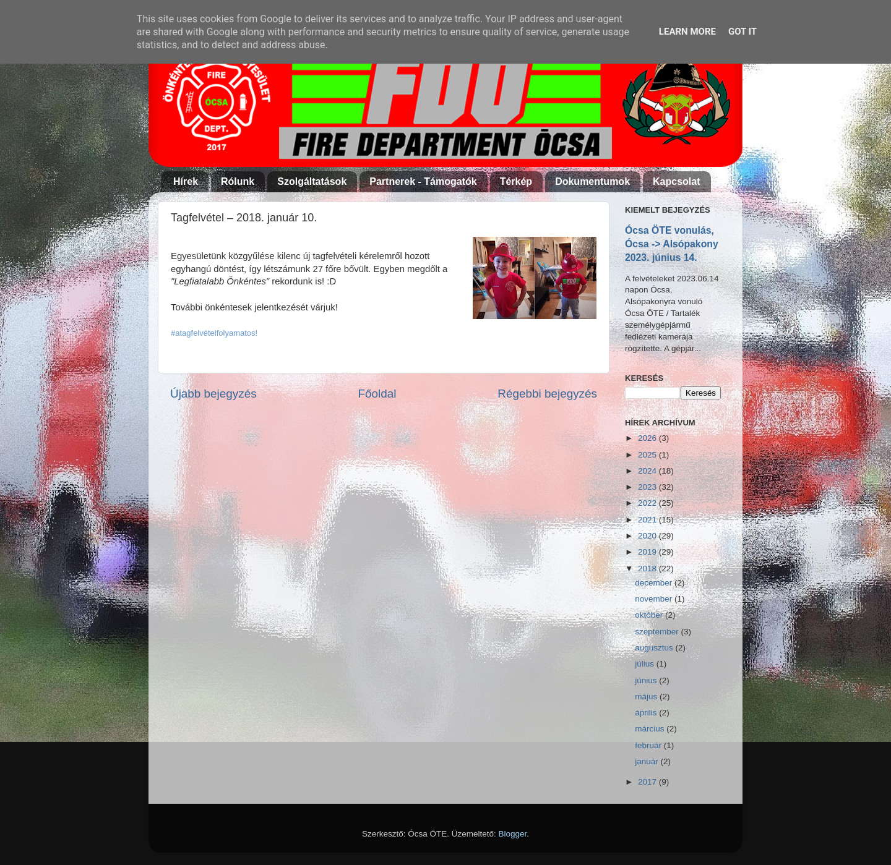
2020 (648, 535)
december (654, 582)
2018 (648, 568)
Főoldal (377, 393)
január (647, 761)
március (650, 728)
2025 (648, 454)
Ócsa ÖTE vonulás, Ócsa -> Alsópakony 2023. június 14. (671, 244)
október (650, 615)
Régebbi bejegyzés (547, 393)
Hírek (185, 181)
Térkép (516, 181)
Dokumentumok (592, 181)
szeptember (658, 631)
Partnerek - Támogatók (422, 181)
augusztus (655, 647)
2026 (648, 438)
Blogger (513, 833)
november (654, 598)
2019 (648, 551)
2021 (648, 519)
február (649, 745)
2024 (648, 470)
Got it (742, 31)
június (647, 680)
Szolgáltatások (311, 181)
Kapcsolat (676, 181)
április (647, 712)
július (645, 663)
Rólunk (237, 181)
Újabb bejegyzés (213, 393)
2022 (648, 503)
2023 (648, 487)
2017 (648, 781)
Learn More (687, 31)
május (647, 696)
